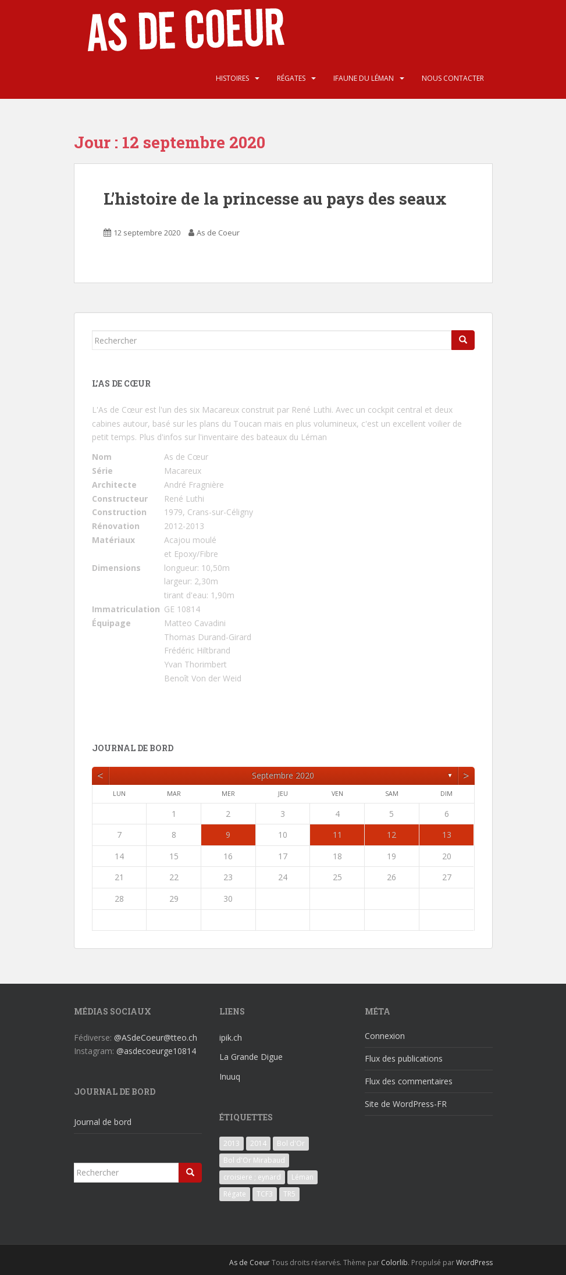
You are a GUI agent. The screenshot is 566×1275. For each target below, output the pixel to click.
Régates (291, 78)
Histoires (232, 78)
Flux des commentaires (409, 1081)
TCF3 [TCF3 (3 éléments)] (265, 1194)
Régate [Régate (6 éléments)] (234, 1194)
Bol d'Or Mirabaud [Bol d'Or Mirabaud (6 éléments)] (254, 1160)
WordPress (474, 1262)
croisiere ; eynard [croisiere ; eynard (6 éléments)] (252, 1177)
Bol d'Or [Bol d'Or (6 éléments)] (291, 1143)
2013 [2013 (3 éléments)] (231, 1143)
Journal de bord (102, 1121)
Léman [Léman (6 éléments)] (302, 1177)
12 (391, 834)
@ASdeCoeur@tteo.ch (155, 1037)
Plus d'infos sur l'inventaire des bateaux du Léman (233, 436)
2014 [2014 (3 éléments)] (258, 1143)
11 (337, 834)
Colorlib (394, 1262)
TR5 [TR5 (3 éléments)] (289, 1194)
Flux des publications (404, 1058)
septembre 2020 (283, 775)
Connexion (385, 1035)
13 (446, 834)
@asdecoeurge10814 (156, 1050)
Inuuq (229, 1076)
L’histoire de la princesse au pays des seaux (275, 198)
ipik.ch (230, 1037)
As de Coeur (218, 232)
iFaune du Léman (363, 78)
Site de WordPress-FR (406, 1103)
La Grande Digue (251, 1056)
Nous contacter (453, 78)
